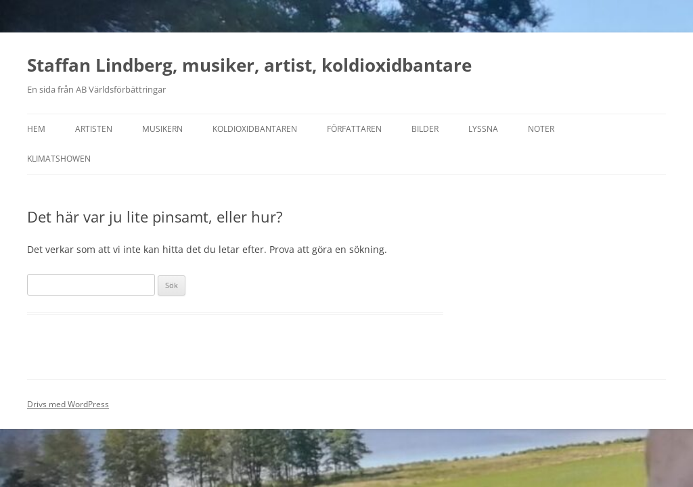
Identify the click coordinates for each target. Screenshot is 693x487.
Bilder (425, 129)
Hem (36, 129)
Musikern (162, 129)
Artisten (93, 129)
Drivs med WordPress (68, 404)
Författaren (354, 129)
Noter (541, 129)
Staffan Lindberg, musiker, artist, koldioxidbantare (249, 65)
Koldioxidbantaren (255, 129)
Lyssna (483, 129)
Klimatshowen (59, 158)
